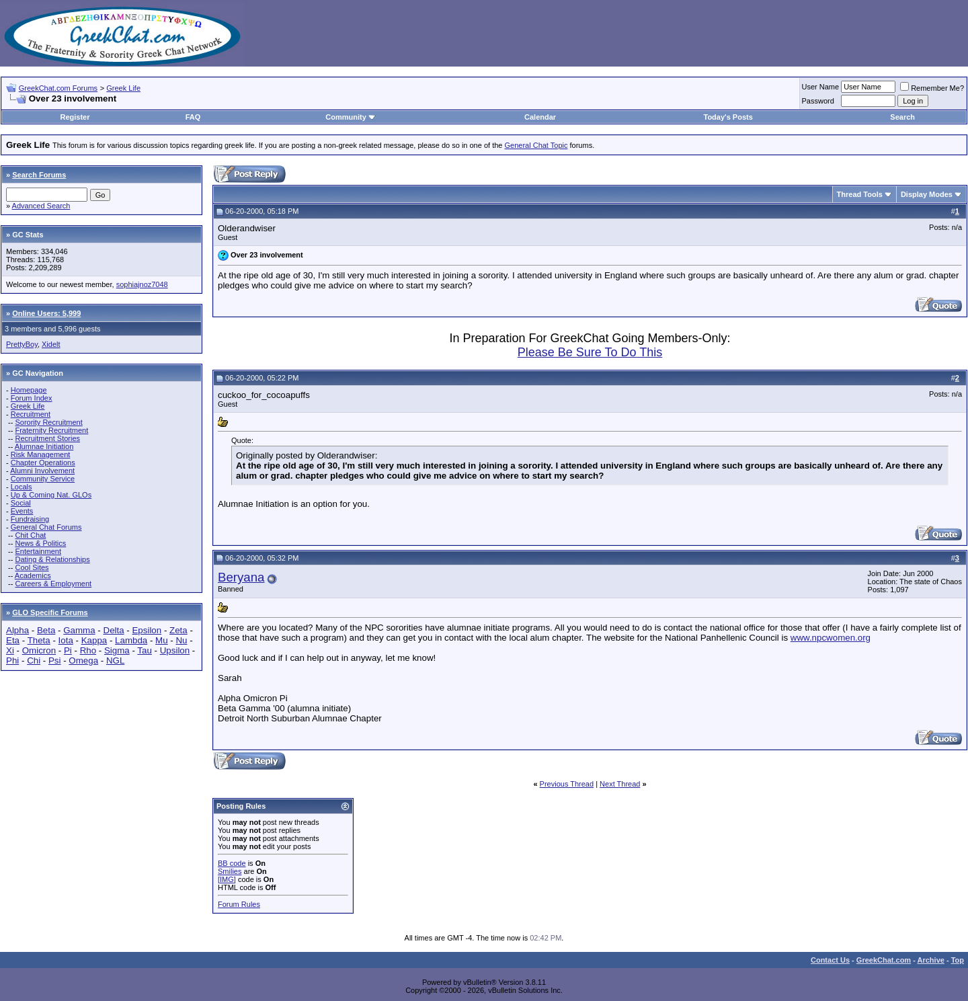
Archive (931, 960)
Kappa (94, 640)
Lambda (131, 640)
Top (957, 960)
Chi (33, 660)
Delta (114, 630)
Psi (54, 660)
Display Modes (927, 194)
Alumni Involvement (42, 471)
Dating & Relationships (52, 559)
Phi (12, 660)
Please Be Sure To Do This (590, 352)
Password (818, 101)
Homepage (29, 390)
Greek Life (123, 88)
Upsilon (175, 650)
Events (22, 511)
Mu (161, 640)
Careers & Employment (53, 583)
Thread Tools (860, 194)
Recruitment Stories (47, 438)
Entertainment (38, 551)
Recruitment (30, 414)
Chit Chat (30, 535)
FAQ (193, 117)
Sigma (117, 650)
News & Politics (40, 543)
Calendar (540, 117)
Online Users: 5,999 (46, 313)
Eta (12, 640)
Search (902, 117)
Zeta (178, 630)
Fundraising (30, 519)
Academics (33, 575)
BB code (232, 863)
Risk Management (41, 454)
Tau (144, 650)
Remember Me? (932, 88)
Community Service (43, 479)
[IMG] (227, 879)
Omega (83, 660)
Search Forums (39, 175)
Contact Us (830, 960)
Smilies (229, 871)
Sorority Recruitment (48, 422)
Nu (181, 640)
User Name (821, 87)
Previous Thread (567, 784)
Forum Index (31, 398)
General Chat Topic (536, 145)
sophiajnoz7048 (142, 284)
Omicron (39, 650)
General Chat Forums (46, 527)
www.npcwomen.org (831, 638)
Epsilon (146, 630)
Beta (46, 630)
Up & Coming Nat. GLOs (51, 495)
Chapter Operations (43, 462)
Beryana (241, 577)
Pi (68, 650)
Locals (21, 487)
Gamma (79, 630)
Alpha (17, 630)
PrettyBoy (22, 344)
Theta (39, 640)
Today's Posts (727, 117)
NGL (115, 660)
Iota (65, 640)
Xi (10, 650)
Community (350, 117)
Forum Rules (239, 904)
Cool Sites (31, 567)
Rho (88, 650)
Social (21, 503)
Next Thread (620, 784)
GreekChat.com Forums (58, 88)
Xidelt (51, 344)
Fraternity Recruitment (51, 430)
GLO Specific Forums (49, 612)
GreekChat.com (883, 960)
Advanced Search (41, 206)
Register (74, 117)
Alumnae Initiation (44, 446)
